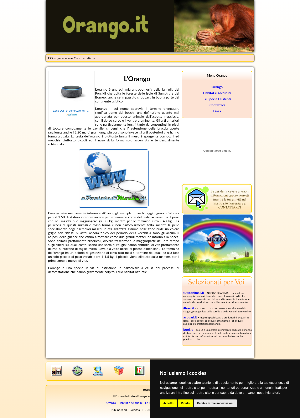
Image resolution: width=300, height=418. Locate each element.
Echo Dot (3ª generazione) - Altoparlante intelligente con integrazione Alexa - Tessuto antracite (71, 110)
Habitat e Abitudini (217, 93)
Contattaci (217, 105)
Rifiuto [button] (185, 403)
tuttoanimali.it (193, 292)
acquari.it (190, 317)
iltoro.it (188, 308)
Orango (217, 87)
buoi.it (188, 329)
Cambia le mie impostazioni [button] (215, 403)
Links (217, 111)
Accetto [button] (168, 403)
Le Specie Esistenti (217, 99)
